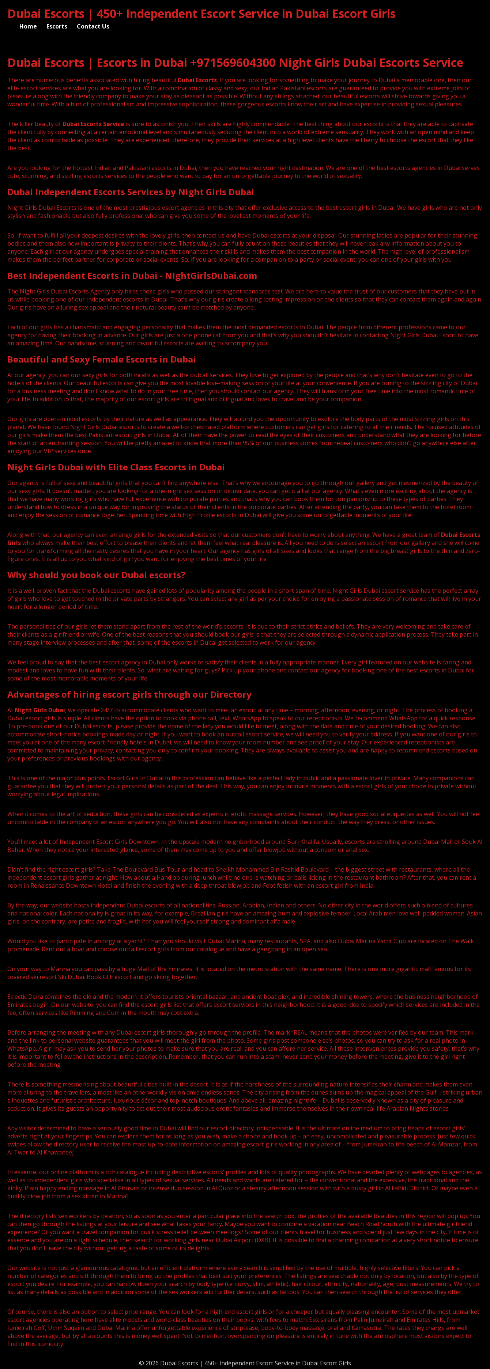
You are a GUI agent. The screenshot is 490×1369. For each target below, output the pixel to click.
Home (28, 26)
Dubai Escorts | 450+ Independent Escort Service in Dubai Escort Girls (201, 13)
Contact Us (93, 26)
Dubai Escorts (197, 80)
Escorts (56, 26)
